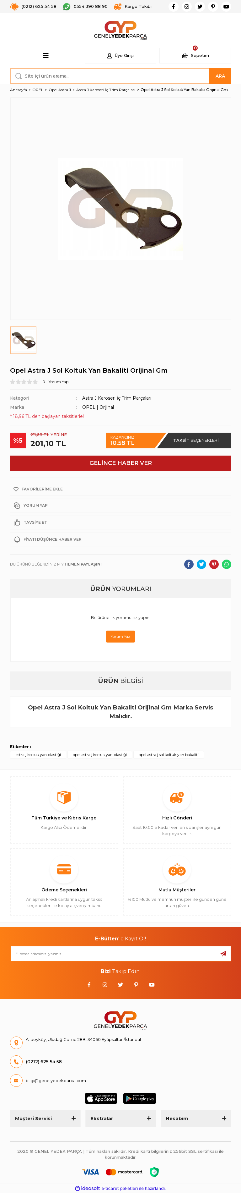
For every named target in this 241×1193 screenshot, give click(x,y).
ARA (220, 76)
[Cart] (195, 55)
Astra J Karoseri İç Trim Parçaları (116, 398)
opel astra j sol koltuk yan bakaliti (169, 754)
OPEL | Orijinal (98, 407)
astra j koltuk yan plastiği (38, 754)
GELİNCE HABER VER (120, 463)
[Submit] (223, 953)
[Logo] (120, 30)
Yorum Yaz (120, 636)
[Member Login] (120, 55)
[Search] (120, 76)
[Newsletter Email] (120, 953)
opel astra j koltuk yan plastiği (100, 754)
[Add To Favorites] (120, 489)
